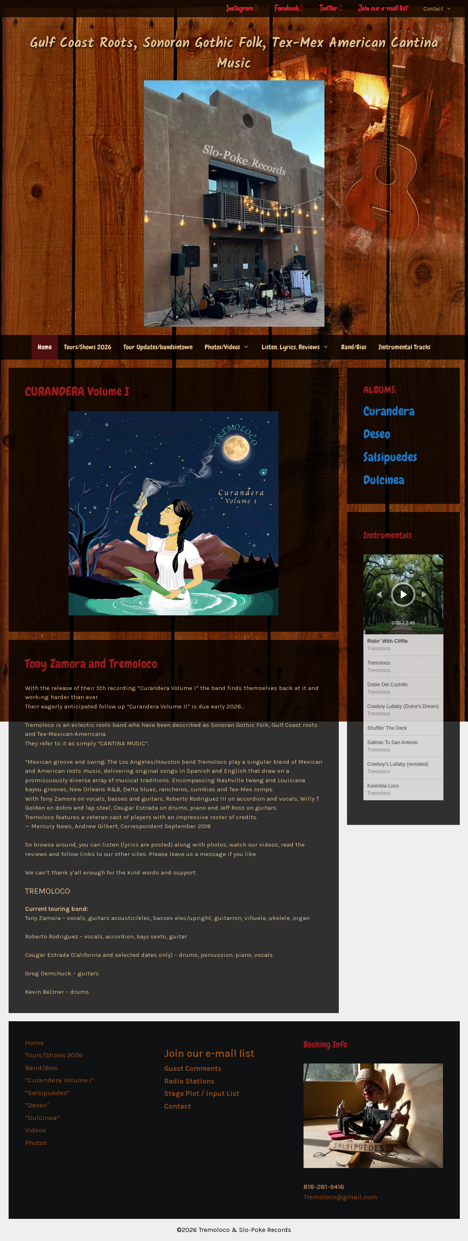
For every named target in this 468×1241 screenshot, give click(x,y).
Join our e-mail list (382, 8)
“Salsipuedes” (47, 1092)
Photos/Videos (230, 347)
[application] (403, 594)
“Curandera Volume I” (59, 1080)
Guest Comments (192, 1068)
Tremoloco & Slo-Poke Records (245, 1230)
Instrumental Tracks (404, 347)
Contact (441, 9)
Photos (36, 1143)
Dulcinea (383, 480)
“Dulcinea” (42, 1117)
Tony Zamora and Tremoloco (91, 664)
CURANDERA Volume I (77, 391)
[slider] (403, 632)
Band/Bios (353, 347)
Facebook (289, 8)
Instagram (242, 8)
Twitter (331, 8)
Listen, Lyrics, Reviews (298, 347)
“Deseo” (37, 1105)
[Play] (404, 594)
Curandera (389, 411)
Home (45, 347)
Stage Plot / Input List (201, 1093)
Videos (35, 1130)
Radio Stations (189, 1081)
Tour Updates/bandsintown (157, 347)
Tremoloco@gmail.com (340, 1197)
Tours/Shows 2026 (87, 347)
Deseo (376, 434)
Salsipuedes (390, 457)
